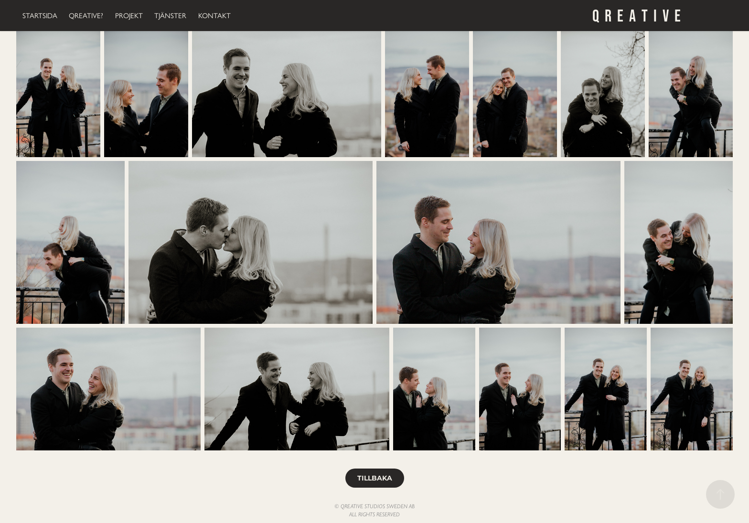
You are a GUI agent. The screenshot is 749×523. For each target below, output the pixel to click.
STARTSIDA (39, 15)
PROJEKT (129, 15)
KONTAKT (214, 15)
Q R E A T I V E (636, 15)
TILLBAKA (374, 477)
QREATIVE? (86, 15)
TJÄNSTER (170, 15)
